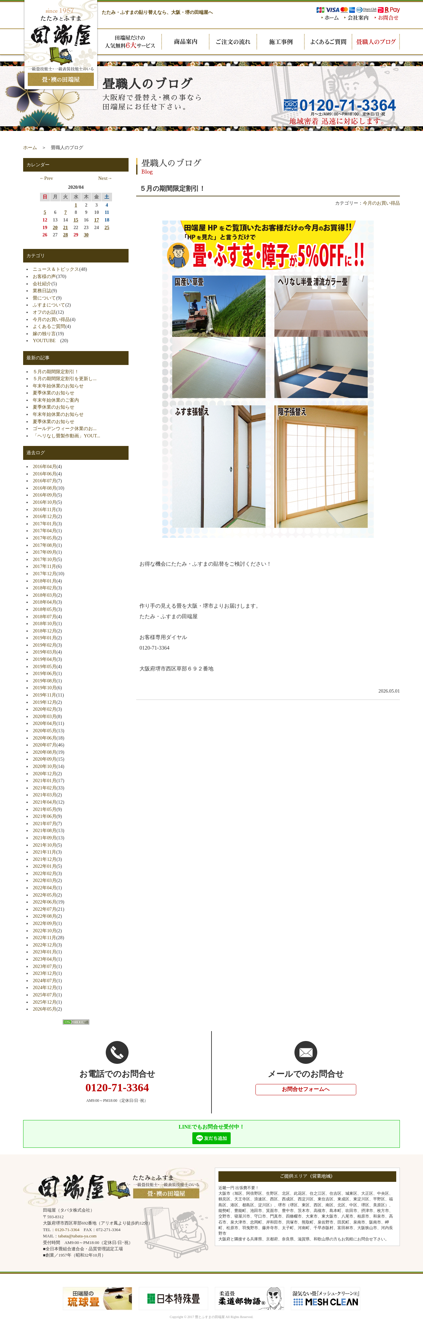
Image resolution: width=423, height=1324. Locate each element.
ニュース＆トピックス (56, 269)
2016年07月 (44, 480)
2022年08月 (44, 916)
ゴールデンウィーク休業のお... (64, 428)
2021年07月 (44, 823)
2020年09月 (44, 759)
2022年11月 (44, 937)
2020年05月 (44, 730)
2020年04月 (44, 723)
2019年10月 (44, 687)
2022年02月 (44, 873)
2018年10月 (44, 623)
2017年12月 (44, 573)
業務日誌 (42, 290)
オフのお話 (44, 312)
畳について (44, 298)
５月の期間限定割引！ (56, 371)
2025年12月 (44, 1002)
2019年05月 (44, 666)
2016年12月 (44, 516)
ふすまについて (49, 304)
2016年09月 (44, 495)
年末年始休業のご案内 (56, 400)
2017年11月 (44, 566)
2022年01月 (44, 866)
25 (106, 227)
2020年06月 (44, 738)
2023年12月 (44, 973)
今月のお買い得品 (381, 203)
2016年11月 (44, 509)
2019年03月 (44, 652)
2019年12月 (44, 702)
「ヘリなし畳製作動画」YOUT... (66, 435)
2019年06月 (44, 673)
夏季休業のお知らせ (53, 392)
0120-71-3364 (67, 1229)
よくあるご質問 (49, 326)
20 (55, 227)
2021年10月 (44, 845)
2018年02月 (44, 587)
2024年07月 (44, 980)
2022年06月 (44, 901)
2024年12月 (44, 987)
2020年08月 (44, 752)
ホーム (30, 147)
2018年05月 (44, 609)
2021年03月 (44, 794)
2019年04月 (44, 659)
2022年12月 (44, 944)
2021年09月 (44, 837)
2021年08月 (44, 830)
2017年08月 (44, 545)
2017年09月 (44, 552)
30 (86, 234)
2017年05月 (44, 538)
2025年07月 (44, 994)
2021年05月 (44, 809)
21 (65, 227)
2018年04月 (44, 602)
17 (96, 219)
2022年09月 (44, 923)
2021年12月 (44, 859)
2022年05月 (44, 895)
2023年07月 (44, 966)
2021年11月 (44, 852)
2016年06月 (44, 473)
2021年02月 (44, 787)
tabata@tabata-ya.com (77, 1235)
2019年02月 (44, 645)
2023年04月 (44, 959)
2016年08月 (44, 488)
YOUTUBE (46, 340)
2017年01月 (44, 523)
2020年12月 (44, 773)
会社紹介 (42, 283)
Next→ (105, 178)
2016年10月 (44, 502)
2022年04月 (44, 887)
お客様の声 (44, 276)
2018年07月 (44, 616)
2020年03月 (44, 716)
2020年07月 (44, 744)
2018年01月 (44, 580)
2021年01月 (44, 780)
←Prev (46, 178)
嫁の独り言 (44, 333)
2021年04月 (44, 802)
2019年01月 (44, 637)
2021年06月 (44, 816)
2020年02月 (44, 709)
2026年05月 (44, 1009)
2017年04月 (44, 530)
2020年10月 (44, 766)
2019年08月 (44, 680)
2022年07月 (44, 909)
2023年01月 (44, 951)
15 (75, 219)
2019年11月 (44, 695)
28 (65, 234)
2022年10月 (44, 930)
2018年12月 (44, 630)
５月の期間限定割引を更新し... (64, 378)
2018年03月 (44, 595)
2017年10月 (44, 559)
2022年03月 (44, 880)
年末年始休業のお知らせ (58, 385)
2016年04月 (44, 466)
